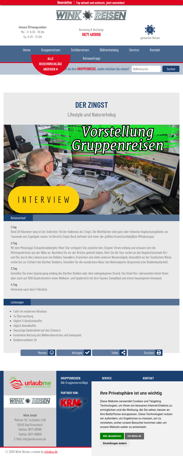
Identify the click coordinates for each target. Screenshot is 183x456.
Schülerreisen (80, 49)
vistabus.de (51, 452)
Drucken (149, 353)
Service (134, 49)
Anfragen (77, 353)
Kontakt (155, 49)
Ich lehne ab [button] (134, 436)
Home (26, 49)
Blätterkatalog (109, 49)
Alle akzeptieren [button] (112, 436)
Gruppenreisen (50, 49)
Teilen (114, 353)
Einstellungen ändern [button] (115, 443)
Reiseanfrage (91, 58)
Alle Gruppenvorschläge (74, 382)
